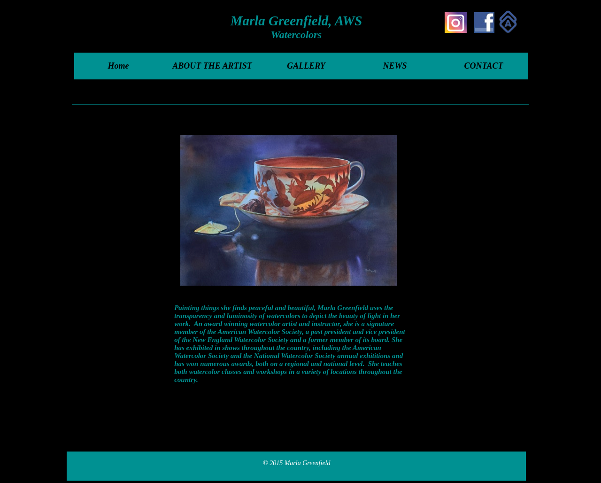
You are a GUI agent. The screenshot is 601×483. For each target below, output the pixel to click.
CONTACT (483, 65)
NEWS (395, 65)
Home (118, 65)
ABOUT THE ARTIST (212, 65)
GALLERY (306, 65)
